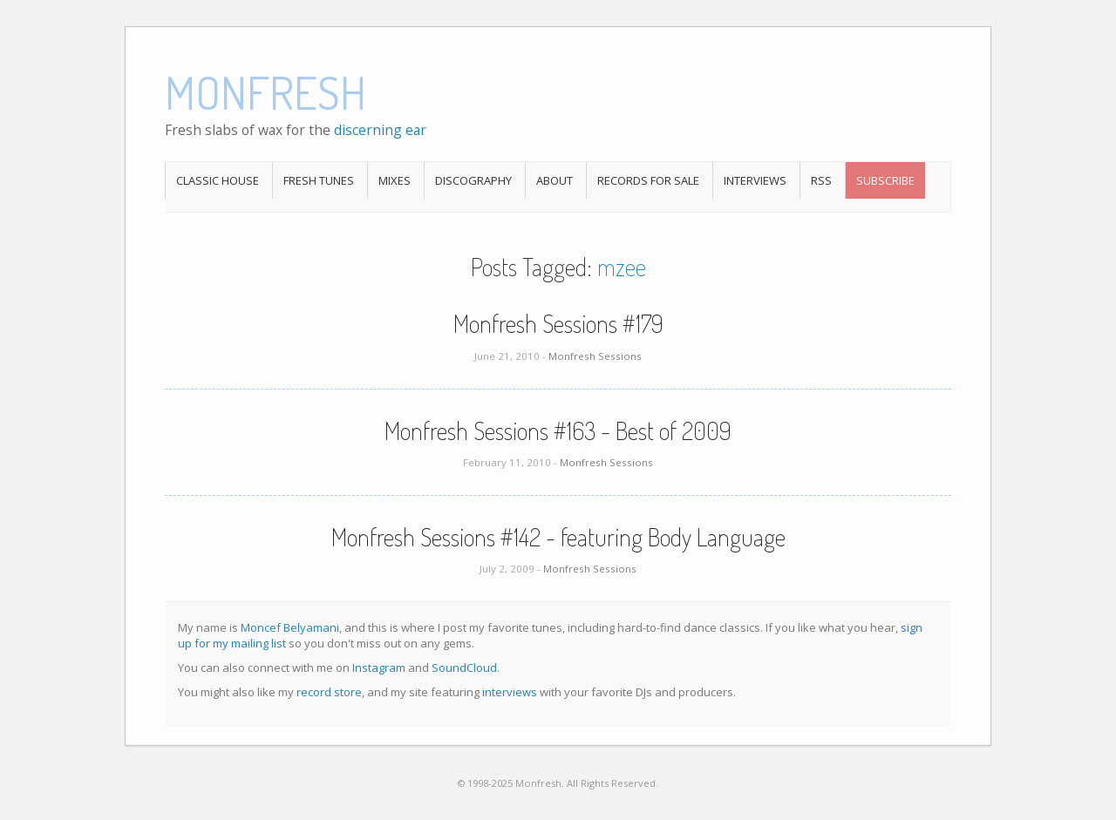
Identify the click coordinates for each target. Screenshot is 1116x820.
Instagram (378, 667)
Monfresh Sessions (595, 356)
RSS (821, 180)
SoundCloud (464, 667)
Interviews (755, 180)
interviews (509, 692)
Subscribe (885, 180)
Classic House (217, 180)
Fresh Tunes (318, 180)
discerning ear (380, 129)
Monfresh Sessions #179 (558, 323)
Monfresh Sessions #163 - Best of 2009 (558, 430)
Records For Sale (648, 180)
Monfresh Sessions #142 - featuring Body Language (558, 536)
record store (329, 692)
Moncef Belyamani (290, 627)
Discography (473, 180)
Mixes (394, 180)
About (554, 180)
